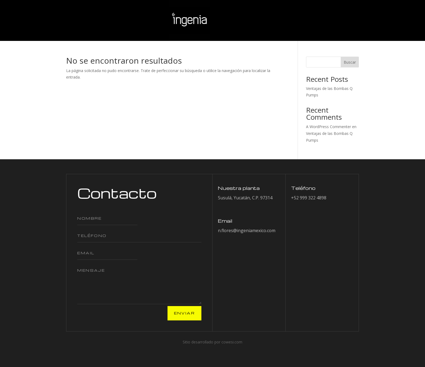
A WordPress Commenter (328, 126)
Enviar (184, 313)
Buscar (350, 62)
